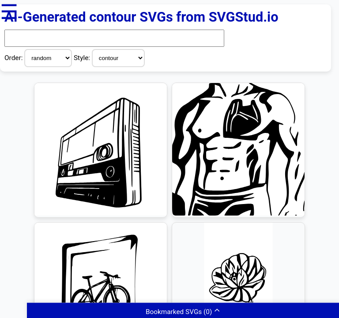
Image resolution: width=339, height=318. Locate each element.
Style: (83, 58)
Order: (14, 58)
